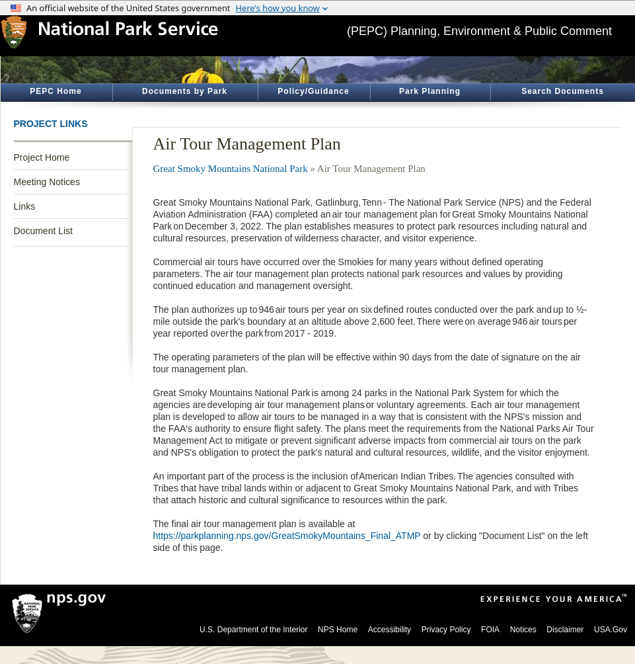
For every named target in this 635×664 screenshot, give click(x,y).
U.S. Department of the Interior (253, 629)
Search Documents (562, 91)
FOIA (490, 629)
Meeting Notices (47, 182)
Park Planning (430, 91)
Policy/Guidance (313, 91)
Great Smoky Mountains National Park (230, 168)
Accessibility (389, 629)
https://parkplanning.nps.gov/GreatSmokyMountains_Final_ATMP (287, 535)
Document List (43, 231)
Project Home (42, 157)
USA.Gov (610, 629)
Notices (523, 629)
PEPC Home (55, 91)
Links (25, 206)
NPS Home (337, 629)
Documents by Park (184, 91)
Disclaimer (564, 629)
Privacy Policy (446, 629)
